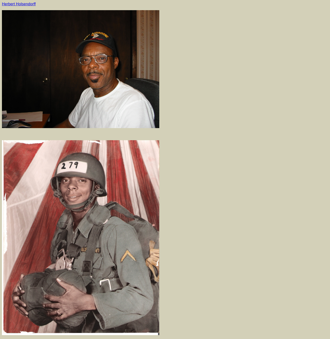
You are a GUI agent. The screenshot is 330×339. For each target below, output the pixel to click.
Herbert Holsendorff (19, 4)
